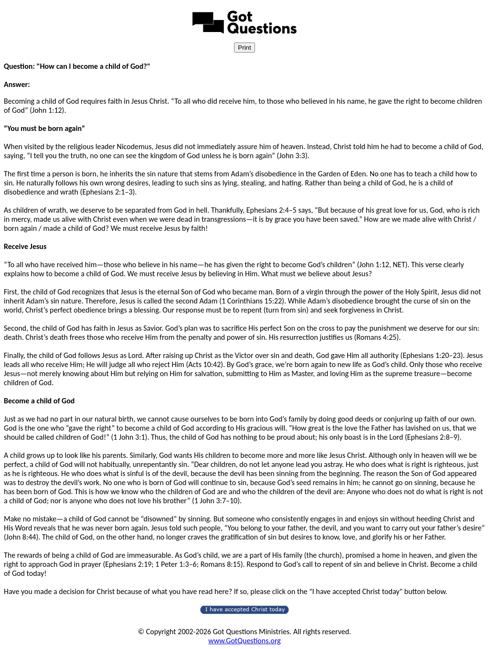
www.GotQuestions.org (244, 640)
